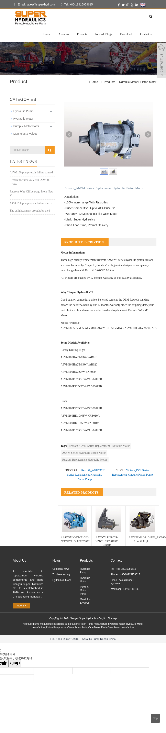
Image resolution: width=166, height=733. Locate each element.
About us (63, 34)
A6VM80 (90, 328)
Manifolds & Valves (25, 133)
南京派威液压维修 (68, 639)
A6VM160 (130, 328)
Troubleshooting (61, 574)
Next (148, 134)
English (148, 5)
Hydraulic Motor (128, 82)
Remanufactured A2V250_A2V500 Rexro (30, 182)
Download (126, 34)
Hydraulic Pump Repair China (98, 639)
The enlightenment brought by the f (30, 210)
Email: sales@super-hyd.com (33, 4)
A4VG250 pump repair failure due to (31, 203)
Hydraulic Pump (23, 111)
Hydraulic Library (62, 580)
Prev (69, 134)
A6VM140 (117, 328)
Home (46, 34)
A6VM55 (78, 328)
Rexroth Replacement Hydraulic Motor (84, 459)
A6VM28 (66, 328)
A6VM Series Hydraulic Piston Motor (84, 452)
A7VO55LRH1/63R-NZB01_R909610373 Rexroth (107, 541)
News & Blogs (103, 34)
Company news (61, 568)
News (57, 560)
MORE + (21, 605)
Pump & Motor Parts (26, 126)
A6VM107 (103, 328)
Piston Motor (148, 82)
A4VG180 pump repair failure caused (31, 172)
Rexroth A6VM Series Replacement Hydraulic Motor (99, 445)
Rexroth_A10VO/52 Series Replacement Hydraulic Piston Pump (86, 475)
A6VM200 (144, 328)
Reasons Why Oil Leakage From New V (31, 193)
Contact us (146, 34)
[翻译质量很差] (14, 663)
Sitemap (112, 618)
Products (82, 34)
